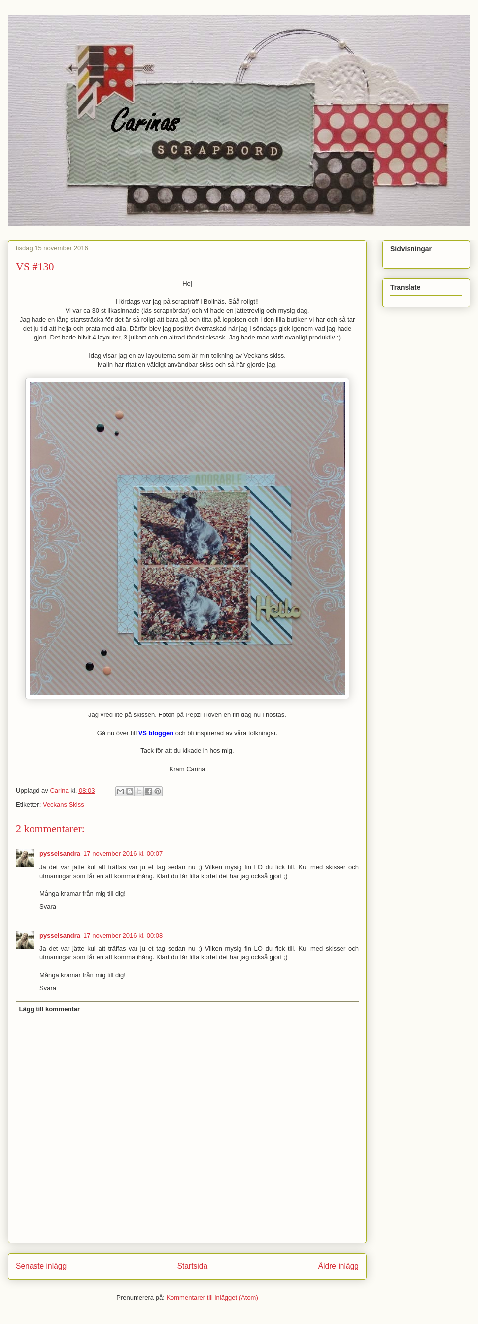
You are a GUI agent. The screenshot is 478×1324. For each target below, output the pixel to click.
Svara (47, 906)
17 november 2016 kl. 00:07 (123, 853)
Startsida (192, 1266)
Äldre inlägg (338, 1266)
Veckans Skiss (63, 804)
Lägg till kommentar (49, 1009)
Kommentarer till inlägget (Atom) (212, 1297)
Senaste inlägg (41, 1266)
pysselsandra (59, 853)
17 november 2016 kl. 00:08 (123, 935)
